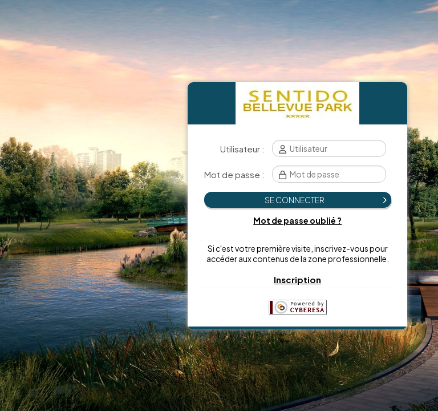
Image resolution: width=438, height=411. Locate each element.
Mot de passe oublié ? (297, 220)
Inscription (297, 279)
